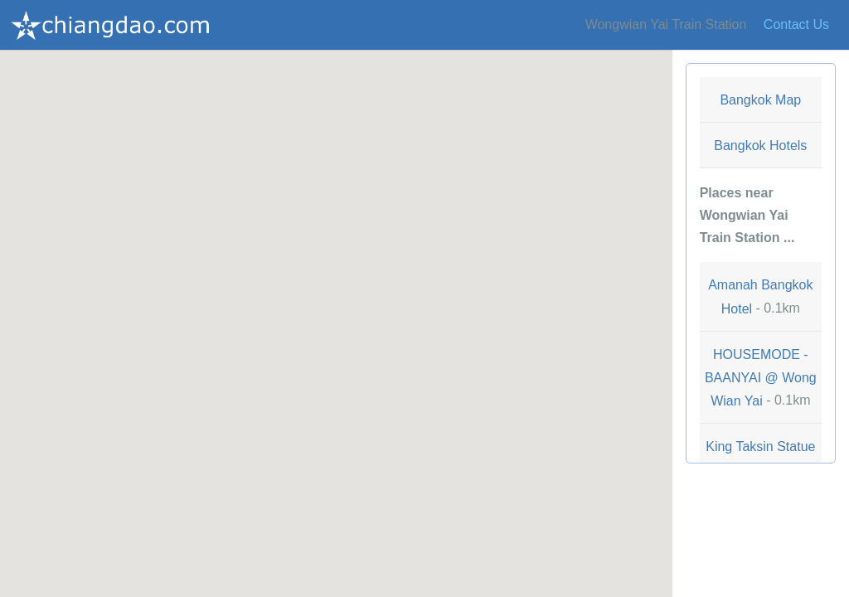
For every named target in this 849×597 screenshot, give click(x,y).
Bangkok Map (760, 100)
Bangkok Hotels (760, 145)
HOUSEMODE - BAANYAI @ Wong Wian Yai (761, 378)
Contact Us (796, 24)
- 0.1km (760, 296)
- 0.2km (760, 458)
